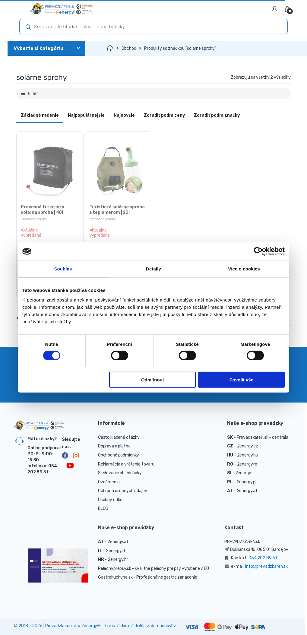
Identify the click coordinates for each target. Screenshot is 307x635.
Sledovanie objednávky (120, 472)
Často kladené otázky (119, 437)
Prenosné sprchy (34, 219)
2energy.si (245, 472)
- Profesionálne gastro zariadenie (165, 577)
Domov (110, 48)
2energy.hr (118, 559)
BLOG (103, 508)
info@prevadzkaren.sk (266, 566)
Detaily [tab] (153, 268)
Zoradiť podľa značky (217, 115)
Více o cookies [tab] (244, 268)
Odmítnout (152, 379)
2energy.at (247, 490)
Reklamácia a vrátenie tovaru (126, 464)
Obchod (129, 48)
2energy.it (115, 550)
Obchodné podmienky (118, 455)
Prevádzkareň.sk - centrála (262, 437)
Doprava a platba (114, 446)
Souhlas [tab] (63, 268)
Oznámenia (109, 482)
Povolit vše (241, 379)
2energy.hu (247, 455)
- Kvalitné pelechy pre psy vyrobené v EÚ (170, 568)
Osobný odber (111, 499)
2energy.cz (247, 446)
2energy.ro (247, 464)
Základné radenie (40, 115)
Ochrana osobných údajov (122, 490)
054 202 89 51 (262, 558)
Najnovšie (124, 115)
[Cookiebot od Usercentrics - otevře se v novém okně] (258, 251)
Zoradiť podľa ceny (164, 115)
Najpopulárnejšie (86, 115)
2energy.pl (247, 482)
